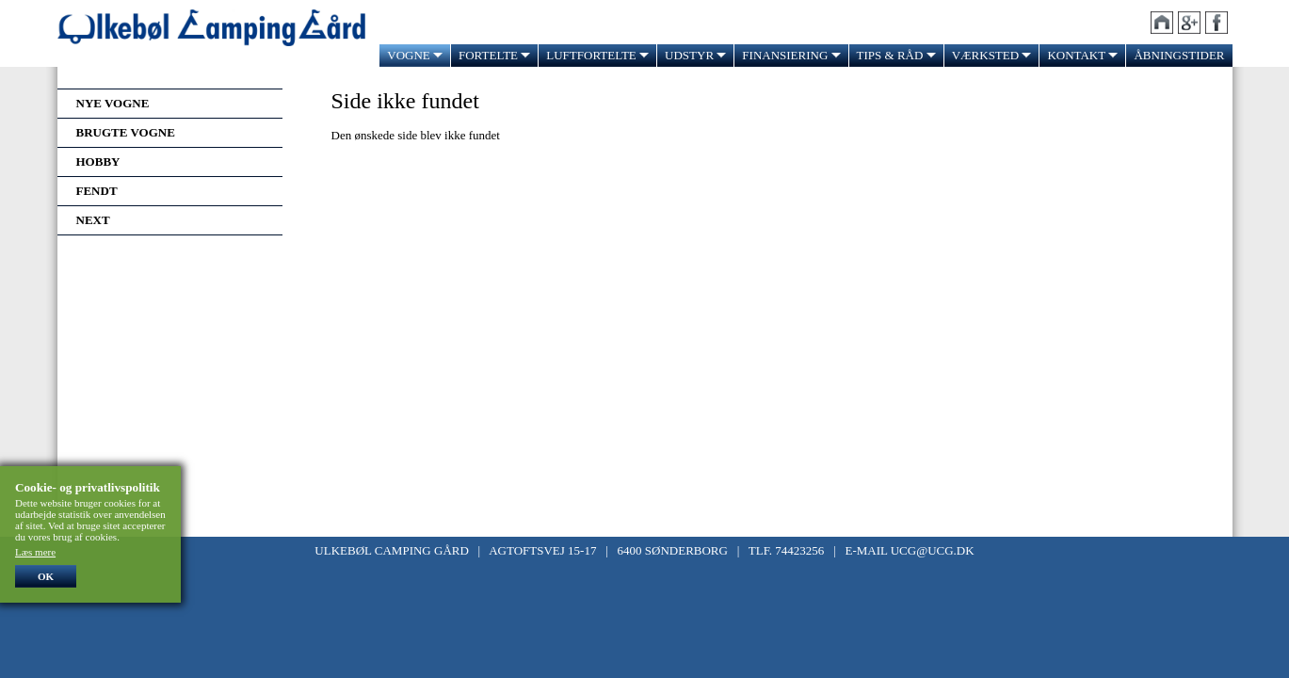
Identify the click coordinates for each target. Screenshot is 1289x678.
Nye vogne (113, 103)
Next (93, 220)
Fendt (97, 191)
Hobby (98, 161)
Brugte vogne (125, 132)
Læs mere (35, 551)
